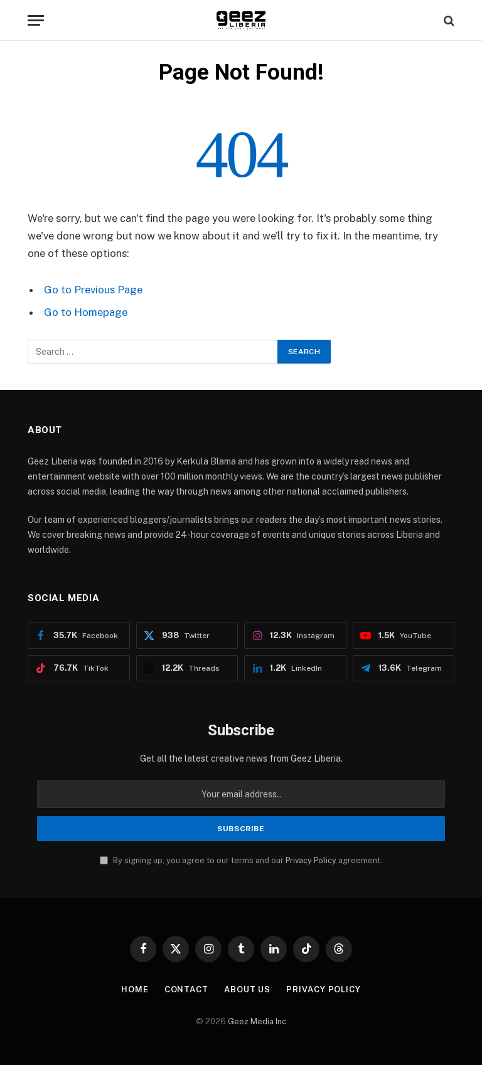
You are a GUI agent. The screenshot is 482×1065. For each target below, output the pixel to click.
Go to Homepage (85, 312)
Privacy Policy (311, 860)
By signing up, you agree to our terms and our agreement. (241, 860)
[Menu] (36, 20)
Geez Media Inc (257, 1021)
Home (135, 989)
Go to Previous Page (93, 289)
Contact (186, 989)
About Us (247, 989)
